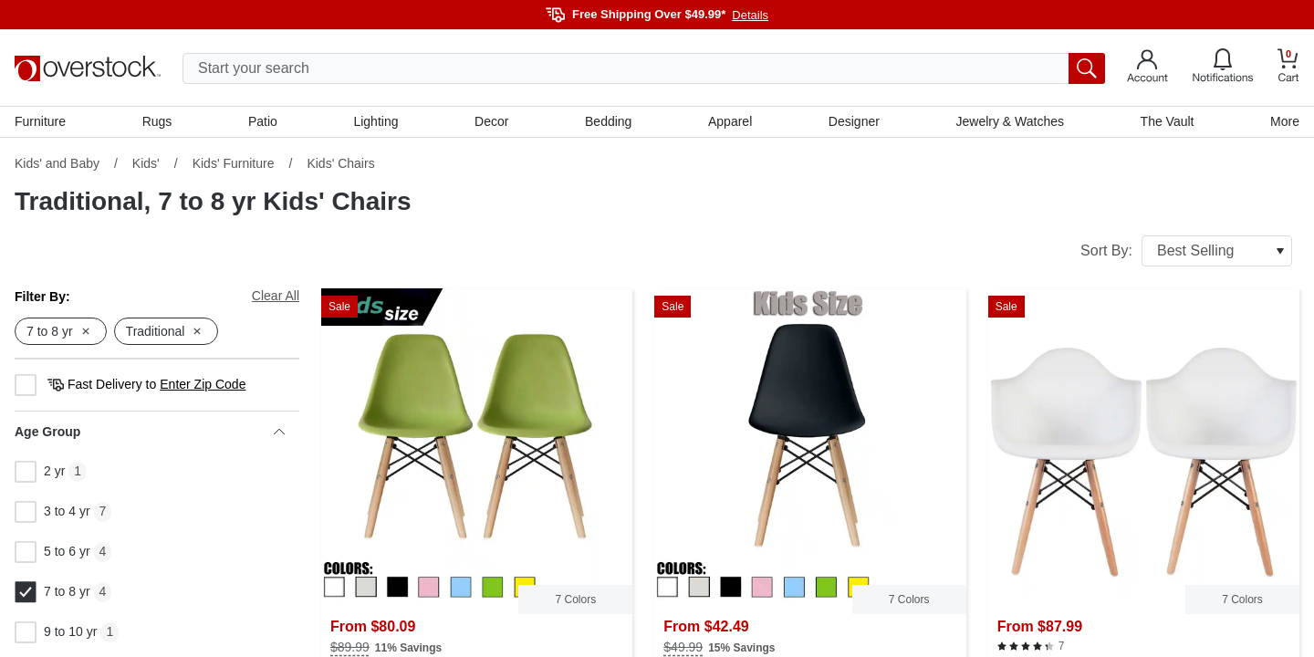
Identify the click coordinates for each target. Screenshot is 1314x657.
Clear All (275, 295)
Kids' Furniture (234, 163)
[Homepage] (88, 68)
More (1284, 121)
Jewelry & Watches (1009, 121)
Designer (854, 121)
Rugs (157, 121)
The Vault (1167, 121)
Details (750, 15)
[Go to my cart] (1288, 68)
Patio (262, 121)
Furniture (40, 121)
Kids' (146, 163)
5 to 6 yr (52, 552)
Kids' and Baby (57, 163)
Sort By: (1186, 250)
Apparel (730, 121)
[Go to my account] (1147, 68)
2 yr (40, 472)
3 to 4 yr (52, 512)
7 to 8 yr (52, 592)
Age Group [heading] (150, 431)
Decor (491, 121)
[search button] (1087, 68)
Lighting (375, 121)
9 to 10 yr (56, 632)
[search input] (643, 68)
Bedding (608, 121)
